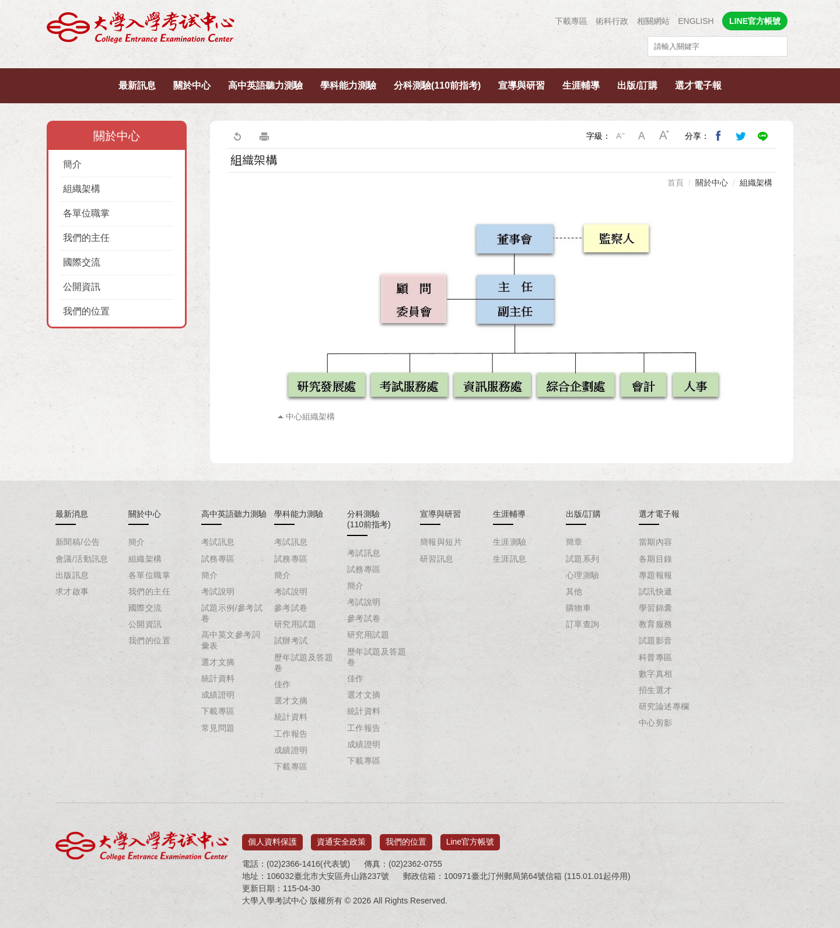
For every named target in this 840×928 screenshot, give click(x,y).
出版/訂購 (637, 85)
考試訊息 (218, 542)
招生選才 (656, 690)
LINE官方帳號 (754, 21)
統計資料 (218, 678)
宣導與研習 (521, 85)
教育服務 (656, 624)
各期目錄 (656, 558)
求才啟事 (72, 591)
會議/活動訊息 (81, 558)
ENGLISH (695, 21)
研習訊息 (437, 558)
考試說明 (218, 591)
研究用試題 (295, 624)
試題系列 (583, 558)
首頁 (675, 182)
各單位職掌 (86, 213)
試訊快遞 (656, 591)
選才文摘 (218, 662)
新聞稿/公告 (77, 542)
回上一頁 (237, 136)
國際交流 (81, 262)
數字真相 (656, 673)
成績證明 (218, 694)
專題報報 (656, 575)
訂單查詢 (583, 624)
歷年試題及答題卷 (303, 663)
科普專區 (656, 657)
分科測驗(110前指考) (437, 85)
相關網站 (653, 21)
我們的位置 (86, 311)
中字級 (642, 136)
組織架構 (81, 189)
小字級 (620, 136)
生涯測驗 (510, 542)
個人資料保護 (272, 837)
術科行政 (612, 21)
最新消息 (71, 514)
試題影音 (656, 640)
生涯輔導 (581, 85)
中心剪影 (656, 722)
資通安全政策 (341, 837)
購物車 (578, 607)
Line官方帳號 (470, 837)
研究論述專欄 (664, 706)
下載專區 (571, 21)
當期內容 (656, 542)
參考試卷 (291, 607)
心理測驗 (583, 575)
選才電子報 (698, 85)
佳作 (282, 684)
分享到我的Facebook (718, 136)
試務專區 (218, 558)
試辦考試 (291, 640)
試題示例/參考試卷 (231, 613)
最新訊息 (137, 85)
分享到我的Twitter (741, 136)
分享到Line (763, 136)
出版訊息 (72, 575)
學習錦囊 (656, 607)
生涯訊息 (510, 558)
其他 (574, 591)
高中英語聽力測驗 (265, 85)
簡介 (72, 164)
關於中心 (192, 85)
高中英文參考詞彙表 (230, 640)
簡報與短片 (441, 542)
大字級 (664, 136)
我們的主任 (86, 238)
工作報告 (291, 733)
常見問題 (218, 728)
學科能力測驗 (348, 85)
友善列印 (264, 136)
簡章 (574, 542)
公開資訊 (81, 287)
